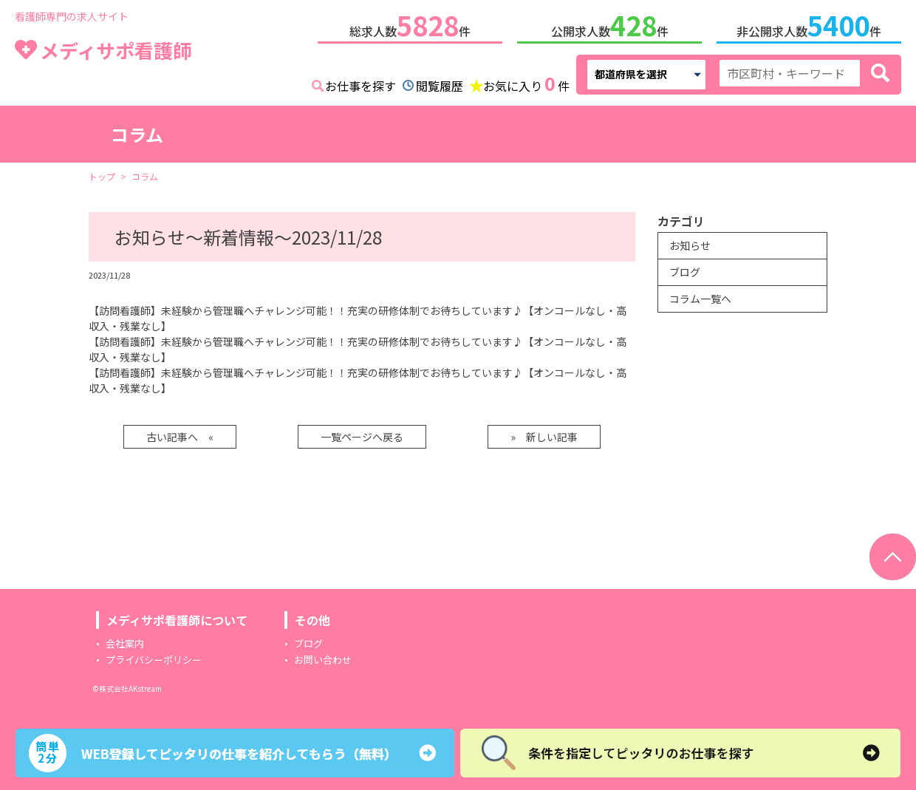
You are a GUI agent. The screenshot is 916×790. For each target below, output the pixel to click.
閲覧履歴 (439, 86)
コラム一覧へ (700, 298)
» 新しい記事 (544, 436)
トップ (102, 176)
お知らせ (690, 245)
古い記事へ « (179, 436)
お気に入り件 (526, 84)
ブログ (684, 272)
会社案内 (125, 643)
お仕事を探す (360, 86)
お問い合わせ (323, 660)
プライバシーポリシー (154, 660)
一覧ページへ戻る (362, 436)
